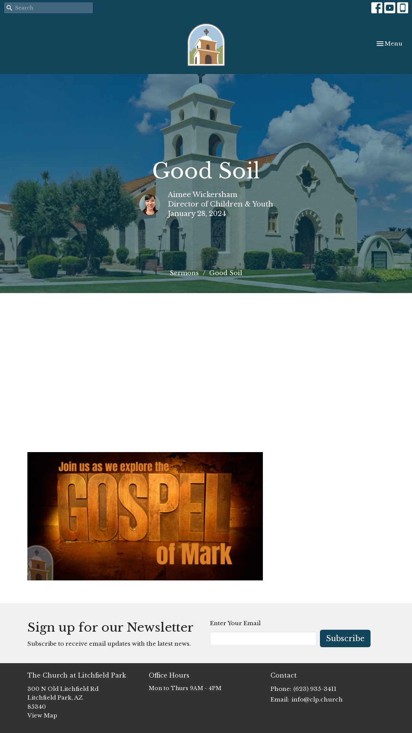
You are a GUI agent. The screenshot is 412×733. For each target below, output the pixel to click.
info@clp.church (317, 699)
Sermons (184, 273)
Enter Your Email (235, 623)
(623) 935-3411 (314, 688)
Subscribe (345, 638)
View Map (42, 715)
